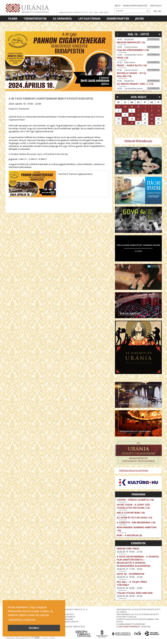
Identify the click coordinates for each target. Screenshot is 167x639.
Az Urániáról (62, 18)
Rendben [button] (34, 628)
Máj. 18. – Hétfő (138, 34)
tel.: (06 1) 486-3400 (99, 12)
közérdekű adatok (69, 621)
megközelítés (66, 614)
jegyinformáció (67, 617)
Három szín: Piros (128, 548)
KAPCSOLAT (156, 5)
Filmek (12, 18)
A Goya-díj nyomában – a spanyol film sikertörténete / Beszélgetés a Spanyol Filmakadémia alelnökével (138, 561)
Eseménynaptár (118, 18)
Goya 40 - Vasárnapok (130, 573)
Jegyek (139, 18)
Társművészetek (35, 18)
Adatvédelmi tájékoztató (72, 626)
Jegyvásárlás (153, 39)
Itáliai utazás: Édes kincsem (134, 592)
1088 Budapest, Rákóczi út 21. (74, 12)
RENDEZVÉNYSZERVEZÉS (135, 5)
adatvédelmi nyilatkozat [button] (21, 619)
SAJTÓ (117, 5)
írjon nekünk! (66, 619)
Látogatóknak (89, 18)
